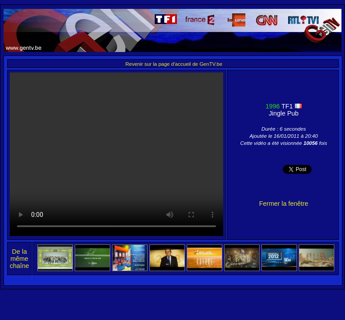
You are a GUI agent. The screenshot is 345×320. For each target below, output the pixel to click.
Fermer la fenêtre (283, 203)
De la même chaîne (19, 258)
